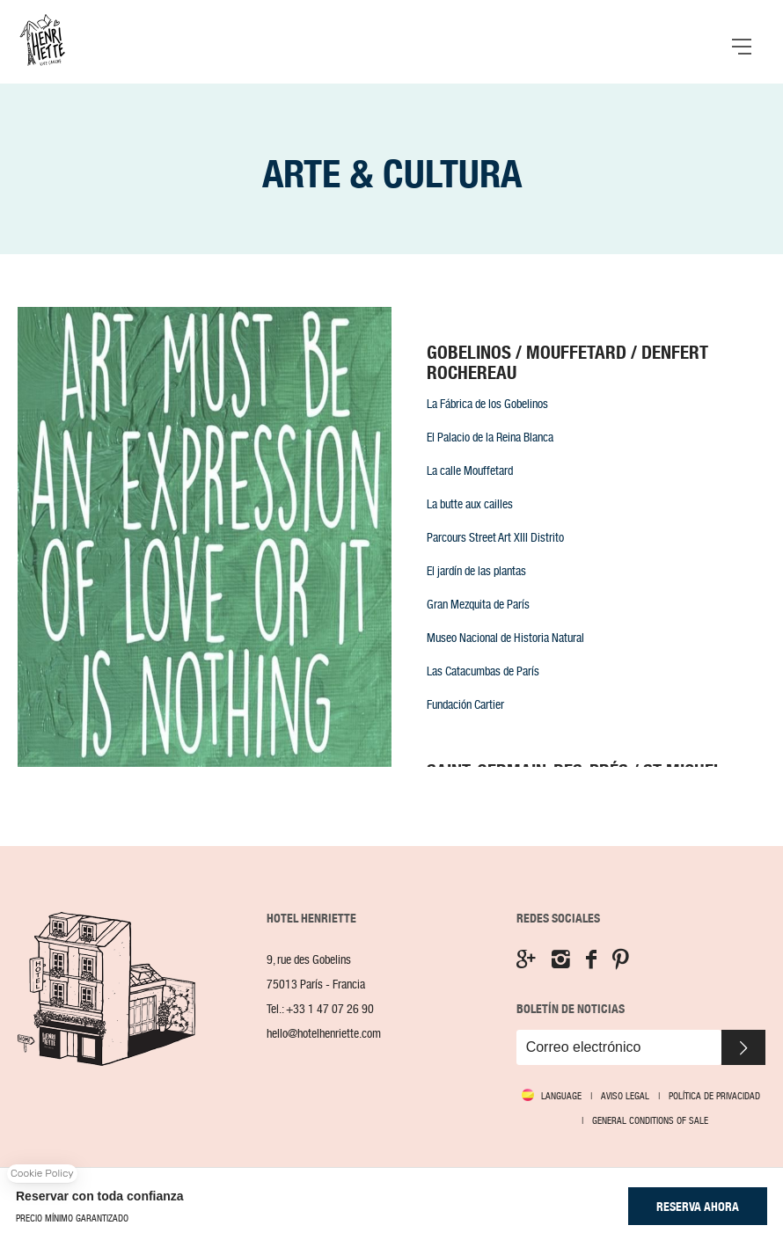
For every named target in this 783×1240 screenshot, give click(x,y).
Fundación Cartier (465, 704)
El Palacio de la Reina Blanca (490, 437)
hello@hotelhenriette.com (324, 1033)
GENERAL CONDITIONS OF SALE (650, 1120)
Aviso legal (625, 1095)
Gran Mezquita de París (478, 604)
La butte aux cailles (470, 504)
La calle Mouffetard (470, 470)
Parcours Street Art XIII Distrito (495, 537)
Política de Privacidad (714, 1095)
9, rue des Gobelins (309, 959)
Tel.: (320, 1009)
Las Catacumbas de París (483, 671)
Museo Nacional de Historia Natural (505, 638)
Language (561, 1096)
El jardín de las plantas (476, 571)
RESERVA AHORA (697, 1207)
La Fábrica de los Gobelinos (487, 404)
